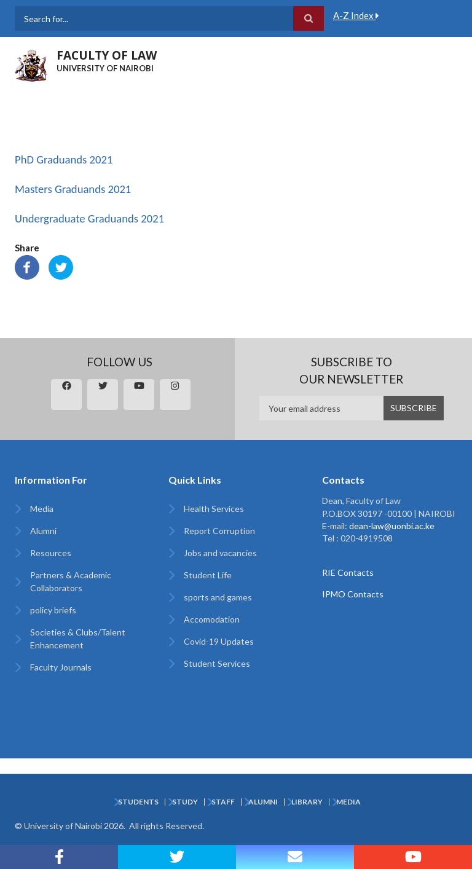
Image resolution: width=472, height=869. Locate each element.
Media (41, 508)
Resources (50, 553)
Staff (223, 802)
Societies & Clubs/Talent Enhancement (77, 638)
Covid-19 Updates (219, 641)
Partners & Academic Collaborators (70, 581)
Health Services (214, 508)
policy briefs (53, 610)
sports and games (218, 597)
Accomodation (212, 619)
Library (307, 802)
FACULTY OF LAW (107, 55)
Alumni (43, 530)
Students (138, 802)
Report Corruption (219, 530)
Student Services (217, 663)
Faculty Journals (61, 667)
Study (185, 802)
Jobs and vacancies (220, 553)
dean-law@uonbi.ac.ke (392, 526)
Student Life (208, 575)
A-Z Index (356, 15)
